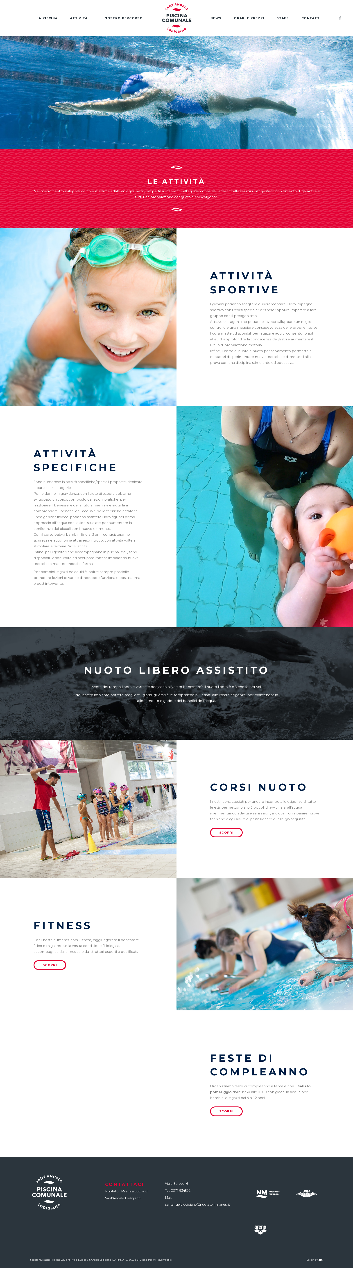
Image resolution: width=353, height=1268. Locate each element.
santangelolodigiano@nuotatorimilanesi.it (197, 1205)
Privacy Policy (164, 1259)
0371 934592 (180, 1191)
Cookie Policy (147, 1259)
